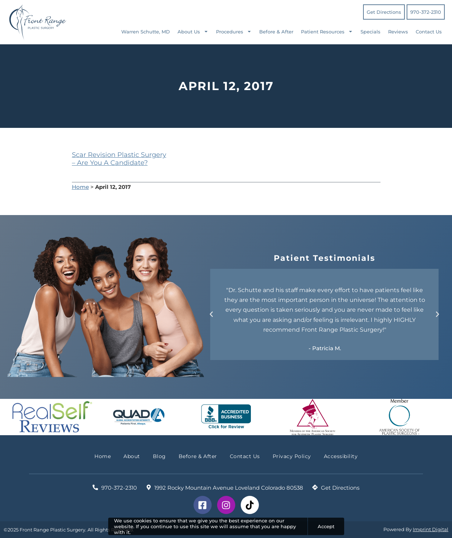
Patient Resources (327, 31)
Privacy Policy (292, 456)
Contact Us (429, 32)
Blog (159, 456)
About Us (193, 31)
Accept (326, 526)
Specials (370, 32)
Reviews (398, 32)
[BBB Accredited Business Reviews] (226, 417)
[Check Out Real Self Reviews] (52, 417)
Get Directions (384, 12)
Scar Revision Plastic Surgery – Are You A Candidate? (119, 159)
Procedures (234, 31)
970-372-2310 (425, 12)
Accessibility (341, 456)
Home (80, 186)
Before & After (276, 32)
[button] (211, 314)
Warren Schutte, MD (145, 32)
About (131, 456)
